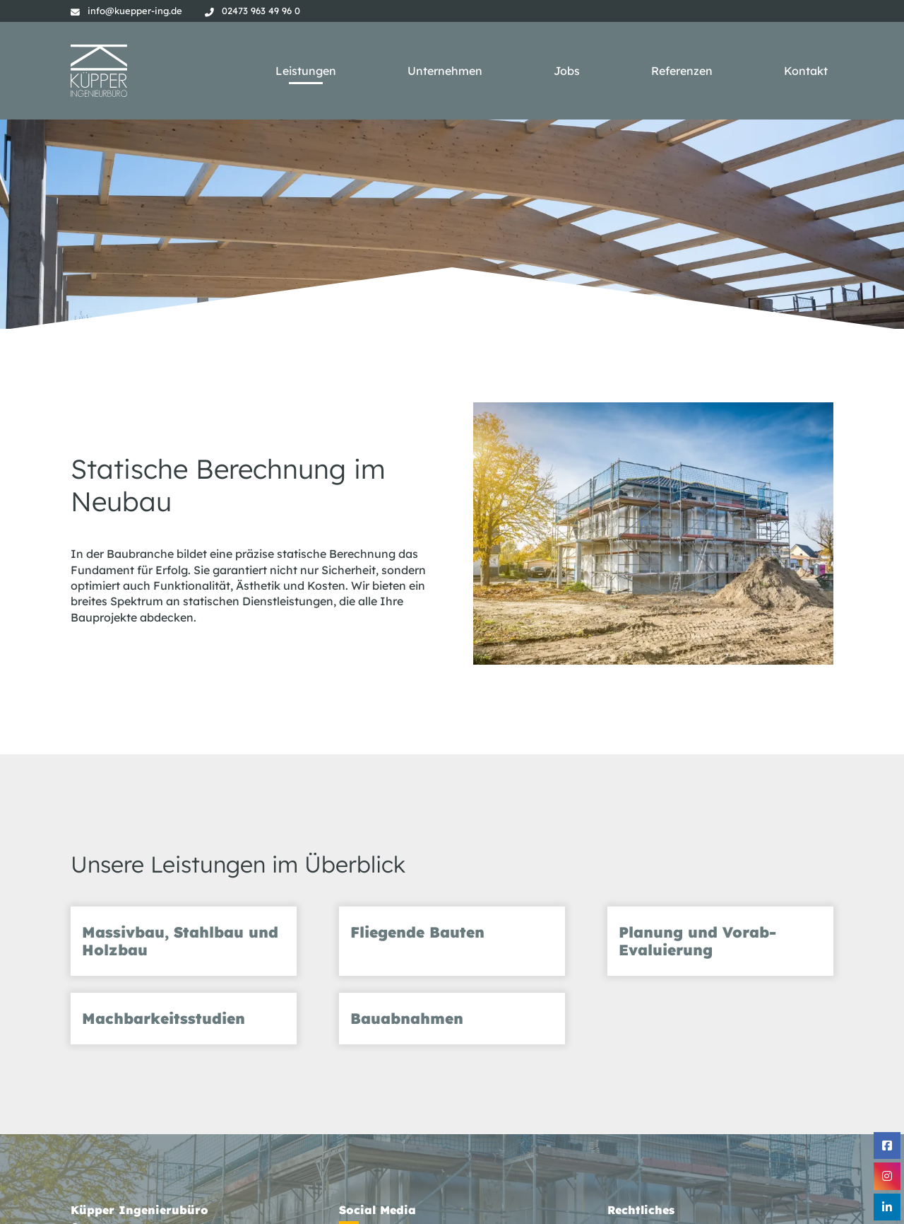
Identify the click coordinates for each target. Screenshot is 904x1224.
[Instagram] (887, 1175)
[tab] (183, 941)
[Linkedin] (887, 1207)
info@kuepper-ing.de (135, 10)
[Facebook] (887, 1145)
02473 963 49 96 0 (261, 10)
